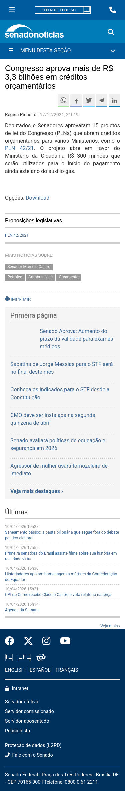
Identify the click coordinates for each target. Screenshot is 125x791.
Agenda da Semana (22, 610)
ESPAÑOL (40, 670)
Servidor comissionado (29, 711)
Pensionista (17, 731)
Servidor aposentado (27, 721)
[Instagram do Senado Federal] (46, 641)
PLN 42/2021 (17, 235)
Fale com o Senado (29, 755)
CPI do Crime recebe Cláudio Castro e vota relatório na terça (58, 594)
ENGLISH (15, 670)
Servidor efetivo (21, 702)
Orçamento (68, 277)
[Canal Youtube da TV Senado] (63, 641)
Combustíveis (40, 277)
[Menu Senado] (12, 10)
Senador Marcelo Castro (28, 267)
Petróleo (14, 277)
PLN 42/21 (19, 148)
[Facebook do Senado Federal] (12, 641)
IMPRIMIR (18, 299)
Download (37, 198)
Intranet (16, 688)
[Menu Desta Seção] (62, 51)
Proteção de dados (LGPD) (33, 745)
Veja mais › (110, 626)
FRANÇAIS (67, 670)
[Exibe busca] (111, 32)
